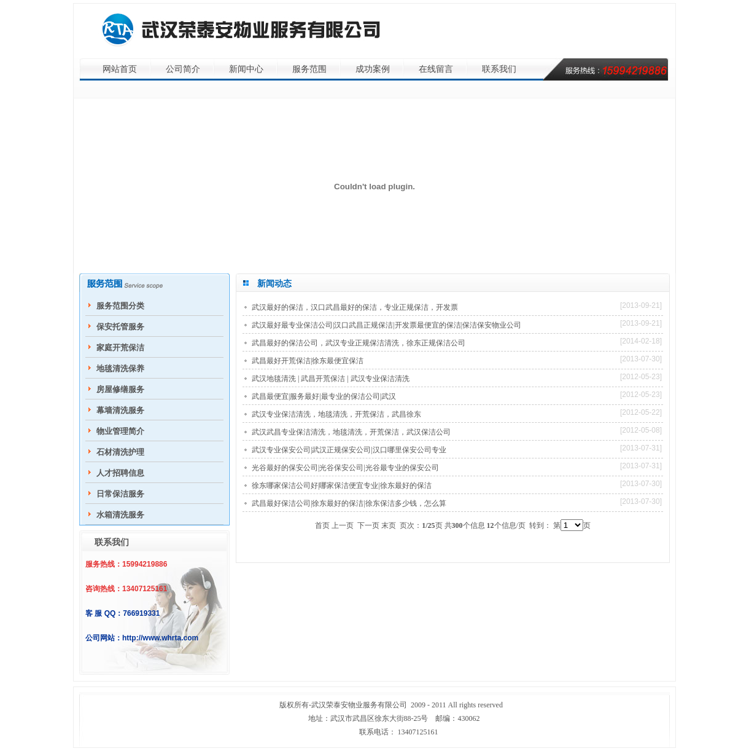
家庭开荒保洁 (120, 347)
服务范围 (309, 69)
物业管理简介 (120, 431)
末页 (388, 525)
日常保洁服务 (120, 493)
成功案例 (372, 69)
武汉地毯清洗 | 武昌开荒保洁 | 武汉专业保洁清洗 (330, 378)
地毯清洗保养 (120, 368)
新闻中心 (246, 69)
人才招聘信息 (120, 473)
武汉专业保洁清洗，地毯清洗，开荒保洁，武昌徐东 (336, 414)
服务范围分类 (120, 305)
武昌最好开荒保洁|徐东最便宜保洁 (307, 360)
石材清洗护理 (120, 452)
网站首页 (120, 69)
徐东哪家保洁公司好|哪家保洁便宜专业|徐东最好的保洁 (342, 485)
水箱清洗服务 (120, 514)
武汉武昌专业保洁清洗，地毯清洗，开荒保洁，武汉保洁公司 (351, 432)
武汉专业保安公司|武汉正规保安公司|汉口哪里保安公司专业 (349, 450)
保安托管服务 (120, 326)
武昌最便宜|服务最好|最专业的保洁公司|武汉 (324, 396)
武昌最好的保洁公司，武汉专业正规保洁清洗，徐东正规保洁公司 (358, 343)
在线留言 (436, 69)
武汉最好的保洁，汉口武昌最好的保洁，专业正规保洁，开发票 (355, 307)
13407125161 (418, 732)
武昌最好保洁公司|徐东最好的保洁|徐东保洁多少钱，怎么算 (349, 503)
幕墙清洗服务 (120, 410)
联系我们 (499, 69)
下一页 (368, 525)
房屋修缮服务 (120, 389)
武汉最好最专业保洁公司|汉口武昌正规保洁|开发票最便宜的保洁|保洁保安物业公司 (386, 325)
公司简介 (183, 69)
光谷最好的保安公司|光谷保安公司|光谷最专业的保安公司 (345, 467)
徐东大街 (389, 718)
